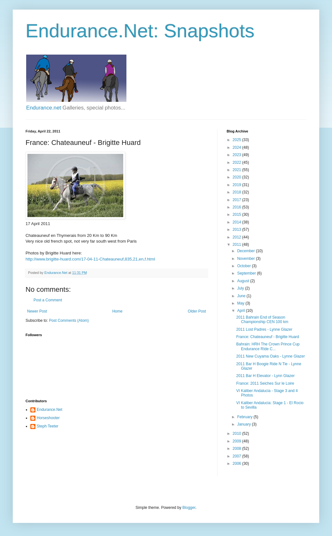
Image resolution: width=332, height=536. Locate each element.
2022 (237, 162)
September (247, 273)
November (246, 258)
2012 (237, 237)
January (244, 424)
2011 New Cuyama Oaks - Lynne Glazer (270, 356)
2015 (237, 214)
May (241, 303)
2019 (237, 185)
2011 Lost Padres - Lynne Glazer (264, 329)
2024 (237, 147)
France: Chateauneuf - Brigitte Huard (267, 337)
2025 (237, 140)
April (241, 310)
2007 (237, 456)
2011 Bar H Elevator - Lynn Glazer (265, 376)
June (241, 296)
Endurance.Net (49, 409)
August (243, 281)
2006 (237, 463)
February (245, 417)
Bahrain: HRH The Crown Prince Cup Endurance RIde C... (268, 346)
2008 (237, 448)
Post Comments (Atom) (69, 320)
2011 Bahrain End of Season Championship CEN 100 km (262, 319)
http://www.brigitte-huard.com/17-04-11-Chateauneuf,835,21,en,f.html (90, 259)
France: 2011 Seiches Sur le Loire (265, 383)
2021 (237, 170)
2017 (237, 200)
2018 (237, 192)
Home (117, 311)
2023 (237, 155)
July (241, 288)
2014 (237, 222)
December (246, 251)
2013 (237, 229)
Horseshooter (48, 418)
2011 (237, 244)
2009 (237, 441)
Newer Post (37, 311)
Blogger (188, 507)
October (244, 266)
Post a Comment (48, 300)
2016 (237, 207)
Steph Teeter (47, 426)
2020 (237, 177)
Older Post (197, 311)
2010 (237, 433)
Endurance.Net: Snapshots (140, 31)
